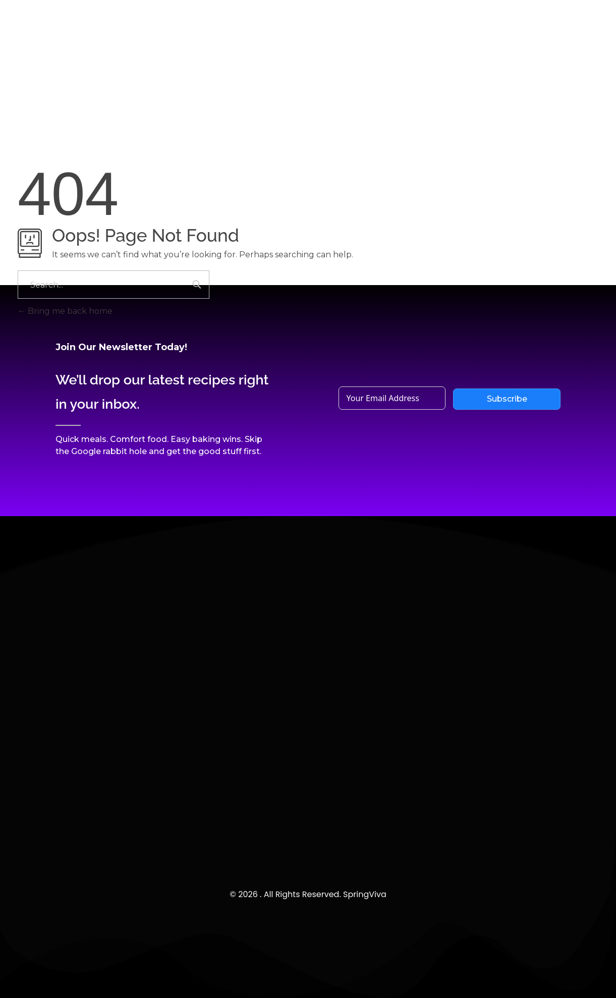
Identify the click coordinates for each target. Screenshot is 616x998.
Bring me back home (65, 311)
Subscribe (507, 399)
